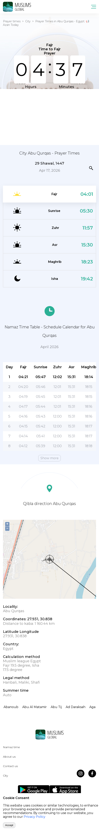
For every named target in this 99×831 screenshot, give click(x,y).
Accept (9, 825)
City (28, 21)
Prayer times (12, 21)
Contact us (10, 766)
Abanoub (11, 707)
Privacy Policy (34, 817)
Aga (92, 707)
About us (9, 756)
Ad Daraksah (75, 707)
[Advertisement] (49, 116)
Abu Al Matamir (34, 707)
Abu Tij (56, 707)
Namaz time (11, 747)
